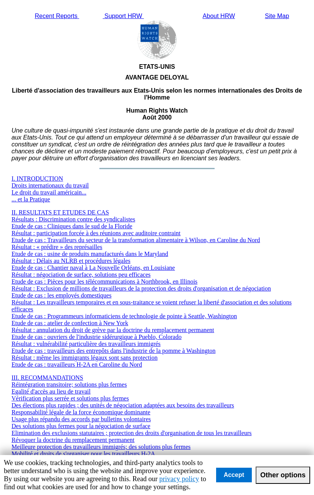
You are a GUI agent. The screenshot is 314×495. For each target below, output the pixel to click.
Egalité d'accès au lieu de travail (51, 391)
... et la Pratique (31, 199)
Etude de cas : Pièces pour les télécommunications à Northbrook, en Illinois (104, 281)
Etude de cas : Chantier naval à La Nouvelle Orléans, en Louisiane (93, 267)
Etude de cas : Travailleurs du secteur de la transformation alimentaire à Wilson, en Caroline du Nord (136, 240)
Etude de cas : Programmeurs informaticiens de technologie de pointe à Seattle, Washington (124, 316)
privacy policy (179, 479)
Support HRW (123, 16)
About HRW (219, 16)
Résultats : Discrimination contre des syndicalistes (73, 219)
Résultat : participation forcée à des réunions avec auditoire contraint (96, 233)
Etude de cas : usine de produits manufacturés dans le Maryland (90, 254)
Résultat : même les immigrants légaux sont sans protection (84, 357)
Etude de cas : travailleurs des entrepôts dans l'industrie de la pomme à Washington (113, 350)
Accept (234, 475)
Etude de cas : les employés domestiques (61, 295)
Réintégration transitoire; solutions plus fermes (69, 384)
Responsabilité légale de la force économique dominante (81, 412)
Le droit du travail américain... (49, 192)
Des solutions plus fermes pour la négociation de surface (81, 426)
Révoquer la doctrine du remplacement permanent (73, 440)
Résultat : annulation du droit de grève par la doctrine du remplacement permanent (113, 330)
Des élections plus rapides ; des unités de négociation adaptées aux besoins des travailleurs (123, 405)
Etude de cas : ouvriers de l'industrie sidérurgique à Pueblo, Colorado (97, 337)
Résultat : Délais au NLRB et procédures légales (71, 260)
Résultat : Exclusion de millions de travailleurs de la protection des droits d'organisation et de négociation (141, 288)
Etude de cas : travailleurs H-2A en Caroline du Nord (77, 364)
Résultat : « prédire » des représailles (57, 247)
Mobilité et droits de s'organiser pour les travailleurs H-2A (83, 453)
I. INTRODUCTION (37, 178)
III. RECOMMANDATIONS (47, 377)
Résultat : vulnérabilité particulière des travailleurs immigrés (86, 344)
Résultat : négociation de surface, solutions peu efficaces (81, 274)
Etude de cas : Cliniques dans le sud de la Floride (72, 226)
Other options (283, 475)
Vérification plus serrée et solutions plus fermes (70, 398)
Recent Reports (57, 16)
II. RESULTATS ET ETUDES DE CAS (60, 212)
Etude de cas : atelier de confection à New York (70, 323)
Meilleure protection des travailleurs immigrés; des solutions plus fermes (101, 447)
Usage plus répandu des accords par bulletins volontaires (81, 419)
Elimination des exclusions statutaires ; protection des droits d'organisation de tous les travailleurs (132, 433)
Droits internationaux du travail (50, 185)
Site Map (277, 16)
